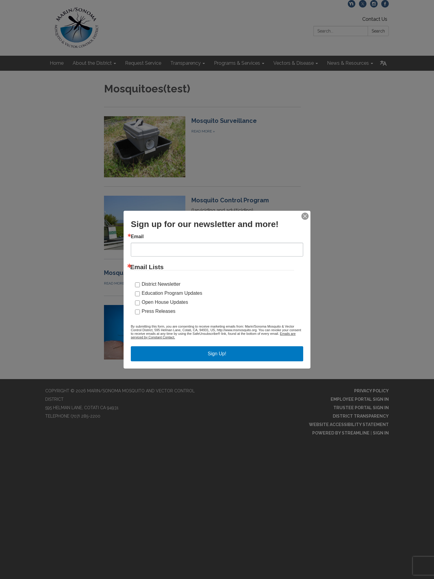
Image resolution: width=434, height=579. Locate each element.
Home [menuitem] (57, 63)
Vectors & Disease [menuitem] (293, 63)
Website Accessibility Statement (349, 424)
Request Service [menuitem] (143, 63)
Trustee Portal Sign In (361, 407)
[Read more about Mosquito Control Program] (202, 222)
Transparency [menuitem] (185, 63)
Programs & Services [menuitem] (237, 63)
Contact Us (374, 19)
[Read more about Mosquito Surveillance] (202, 146)
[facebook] (385, 6)
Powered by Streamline (341, 433)
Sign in (381, 433)
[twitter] (362, 6)
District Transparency (361, 416)
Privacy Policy (371, 390)
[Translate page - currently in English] (383, 63)
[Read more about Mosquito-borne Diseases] (202, 277)
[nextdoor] (351, 6)
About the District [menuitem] (92, 63)
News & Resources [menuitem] (348, 63)
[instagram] (374, 6)
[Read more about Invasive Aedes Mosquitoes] (202, 332)
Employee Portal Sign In (360, 399)
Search (378, 31)
